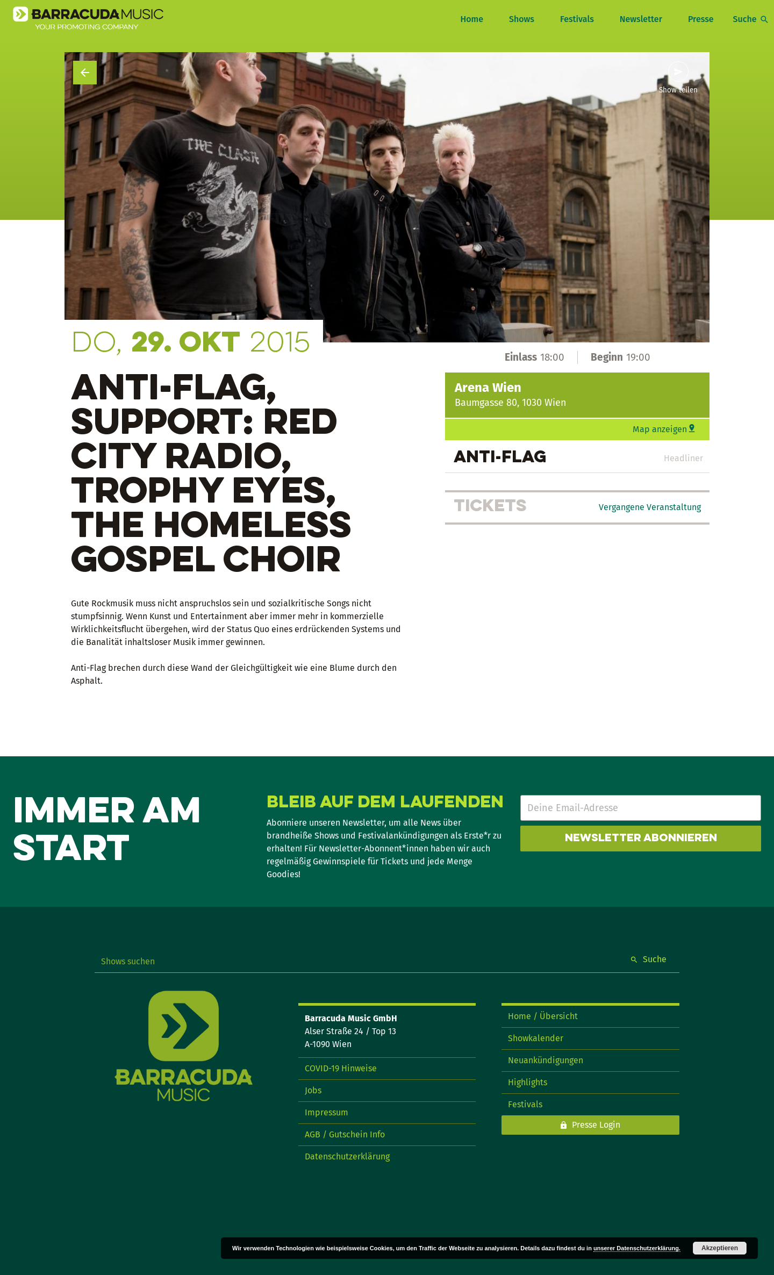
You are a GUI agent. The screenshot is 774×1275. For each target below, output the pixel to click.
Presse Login (596, 1125)
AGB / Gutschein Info (345, 1134)
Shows (521, 19)
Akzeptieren (719, 1248)
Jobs (313, 1090)
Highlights (527, 1082)
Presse (701, 19)
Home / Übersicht (543, 1016)
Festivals (577, 19)
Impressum (326, 1112)
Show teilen (678, 90)
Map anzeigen (660, 429)
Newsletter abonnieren (641, 838)
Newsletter (641, 19)
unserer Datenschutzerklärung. (636, 1248)
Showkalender (535, 1038)
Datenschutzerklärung (347, 1156)
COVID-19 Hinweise (341, 1068)
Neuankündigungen (545, 1060)
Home (471, 19)
